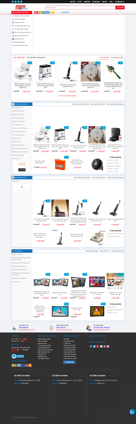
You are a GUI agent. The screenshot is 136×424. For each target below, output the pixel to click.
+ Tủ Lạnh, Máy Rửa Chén (44, 345)
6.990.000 (115, 224)
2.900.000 (78, 298)
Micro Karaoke (32, 417)
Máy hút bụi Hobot (17, 155)
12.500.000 (44, 91)
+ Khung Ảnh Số (41, 354)
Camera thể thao (16, 417)
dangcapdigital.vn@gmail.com (27, 330)
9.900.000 (97, 224)
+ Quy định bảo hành (68, 341)
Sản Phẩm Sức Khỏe (21, 45)
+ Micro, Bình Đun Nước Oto (45, 350)
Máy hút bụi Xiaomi (18, 114)
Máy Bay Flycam (20, 42)
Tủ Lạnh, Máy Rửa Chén (22, 26)
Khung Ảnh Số (19, 39)
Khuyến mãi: (66, 12)
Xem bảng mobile (69, 362)
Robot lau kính (16, 138)
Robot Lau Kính (19, 22)
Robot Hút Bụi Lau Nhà (22, 16)
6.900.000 (78, 224)
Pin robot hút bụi (17, 125)
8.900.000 (21, 91)
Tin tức (80, 2)
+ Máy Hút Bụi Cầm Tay (43, 352)
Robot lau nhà (16, 142)
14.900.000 (115, 151)
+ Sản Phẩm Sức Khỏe (43, 358)
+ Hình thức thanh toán (69, 350)
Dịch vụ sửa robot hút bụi (19, 128)
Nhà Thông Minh (20, 19)
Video (110, 2)
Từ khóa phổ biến (115, 157)
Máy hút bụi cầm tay (18, 145)
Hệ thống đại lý (120, 2)
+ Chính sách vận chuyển (70, 358)
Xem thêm (16, 159)
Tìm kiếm (120, 7)
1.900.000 (97, 298)
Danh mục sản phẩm (21, 12)
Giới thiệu (72, 2)
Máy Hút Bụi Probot (18, 111)
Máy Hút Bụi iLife (17, 107)
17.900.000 (90, 91)
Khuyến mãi (87, 2)
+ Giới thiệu (66, 339)
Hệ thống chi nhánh (22, 376)
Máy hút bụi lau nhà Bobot (20, 152)
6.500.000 (60, 224)
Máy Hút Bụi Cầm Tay (21, 35)
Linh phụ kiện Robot (18, 135)
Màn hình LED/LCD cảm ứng (20, 263)
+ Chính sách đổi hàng (69, 356)
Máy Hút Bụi (24, 417)
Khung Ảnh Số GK (17, 254)
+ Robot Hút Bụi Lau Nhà (43, 339)
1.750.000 (41, 298)
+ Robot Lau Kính (42, 343)
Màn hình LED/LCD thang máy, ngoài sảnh (21, 274)
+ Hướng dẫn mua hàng (69, 348)
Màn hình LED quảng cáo (19, 270)
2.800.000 (112, 91)
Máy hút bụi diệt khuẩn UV (20, 148)
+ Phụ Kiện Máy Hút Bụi (43, 348)
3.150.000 (59, 298)
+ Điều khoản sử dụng (69, 345)
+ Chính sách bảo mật (69, 352)
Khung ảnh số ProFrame (19, 278)
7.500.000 (67, 91)
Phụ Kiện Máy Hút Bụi (21, 29)
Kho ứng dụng (96, 2)
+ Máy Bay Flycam (42, 356)
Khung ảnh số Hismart (19, 266)
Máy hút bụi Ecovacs (18, 118)
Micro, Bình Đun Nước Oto (23, 32)
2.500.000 (115, 298)
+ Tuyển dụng (67, 343)
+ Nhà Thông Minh (42, 341)
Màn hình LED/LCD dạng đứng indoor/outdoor (21, 258)
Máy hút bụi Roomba (18, 121)
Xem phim (104, 2)
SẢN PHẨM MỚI (104, 57)
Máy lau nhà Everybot (18, 131)
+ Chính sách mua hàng (69, 354)
